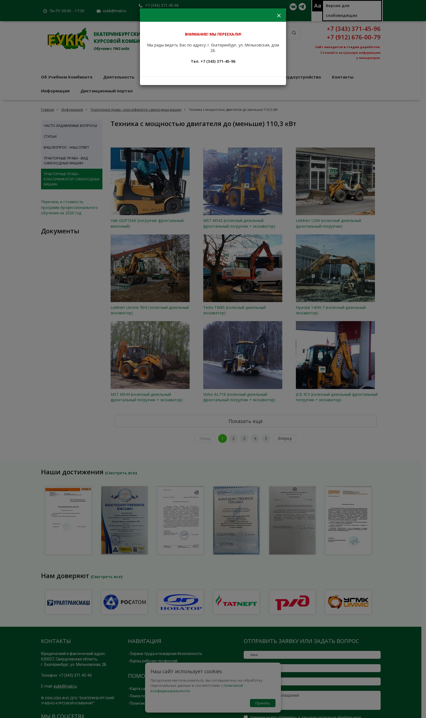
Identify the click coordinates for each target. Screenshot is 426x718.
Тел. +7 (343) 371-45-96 (213, 61)
